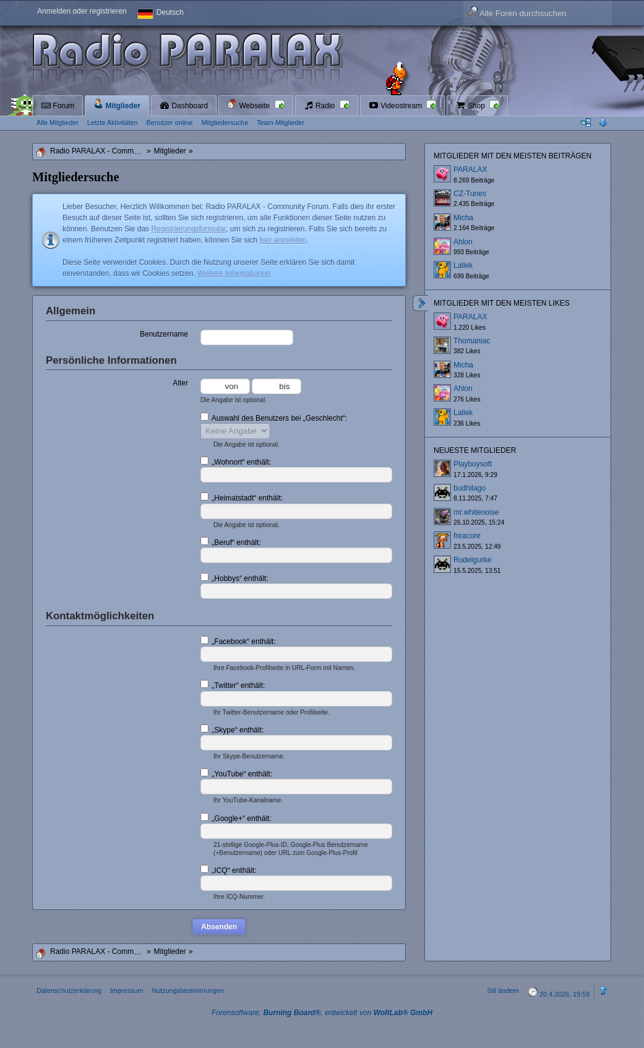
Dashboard (184, 106)
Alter (180, 383)
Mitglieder (116, 104)
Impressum (126, 990)
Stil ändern (503, 990)
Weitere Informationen (233, 273)
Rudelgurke (472, 560)
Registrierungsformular (188, 229)
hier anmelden (282, 240)
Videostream (396, 106)
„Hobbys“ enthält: (234, 578)
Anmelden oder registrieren (82, 11)
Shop (471, 106)
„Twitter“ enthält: (232, 685)
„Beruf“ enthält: (230, 542)
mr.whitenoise (476, 512)
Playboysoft (472, 464)
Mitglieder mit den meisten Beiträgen (512, 156)
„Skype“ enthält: (232, 729)
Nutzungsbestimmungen (187, 990)
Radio (320, 106)
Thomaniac (471, 341)
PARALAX (470, 169)
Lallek (463, 265)
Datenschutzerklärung (68, 990)
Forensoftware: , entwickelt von (322, 1012)
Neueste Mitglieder (475, 450)
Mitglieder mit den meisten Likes (502, 303)
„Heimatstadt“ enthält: (241, 497)
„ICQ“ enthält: (228, 870)
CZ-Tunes (469, 193)
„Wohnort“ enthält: (235, 461)
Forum (57, 106)
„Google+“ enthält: (236, 818)
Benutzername (164, 334)
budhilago (469, 488)
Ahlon (463, 242)
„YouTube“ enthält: (236, 773)
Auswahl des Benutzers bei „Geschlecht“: (273, 418)
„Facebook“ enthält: (238, 641)
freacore (467, 535)
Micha (463, 217)
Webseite (249, 104)
